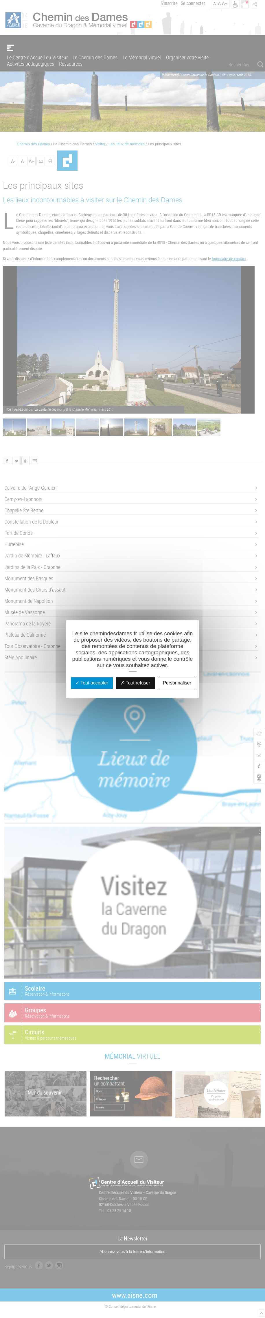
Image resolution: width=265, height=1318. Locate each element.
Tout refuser (135, 682)
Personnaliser (177, 682)
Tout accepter (92, 682)
